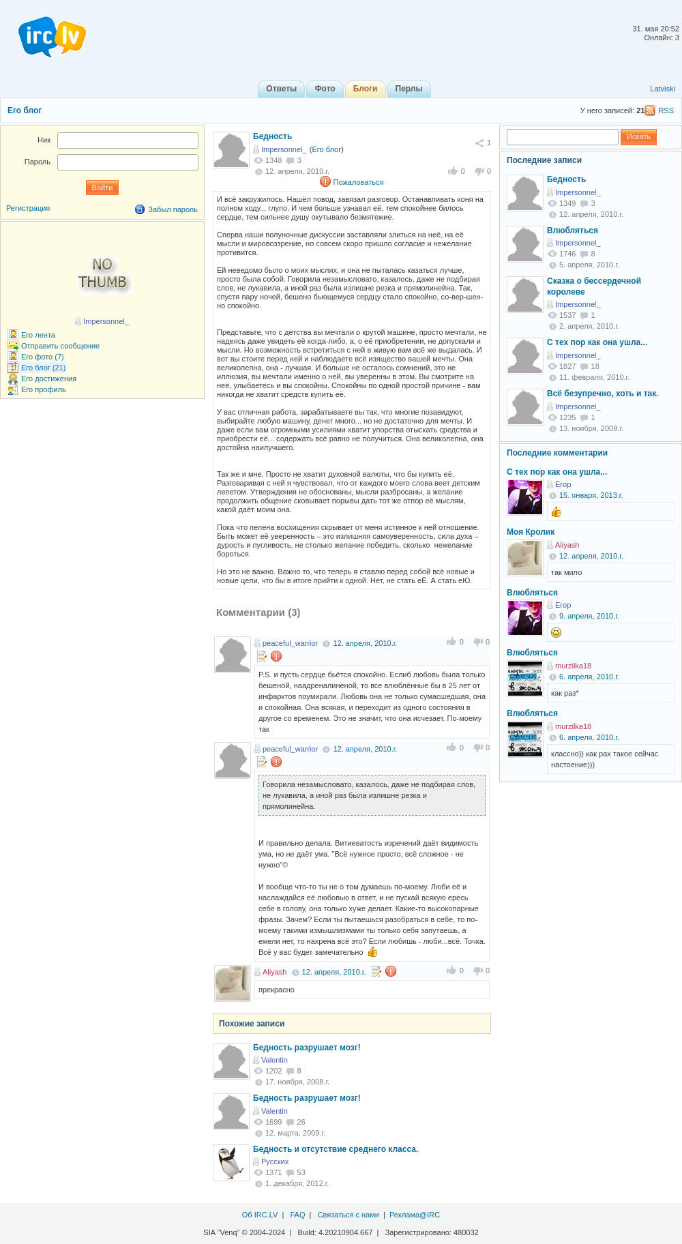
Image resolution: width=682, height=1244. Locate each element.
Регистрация (28, 208)
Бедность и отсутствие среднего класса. (335, 1149)
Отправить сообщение (60, 346)
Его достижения (48, 378)
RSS (666, 110)
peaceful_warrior (290, 643)
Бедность (272, 136)
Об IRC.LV (260, 1215)
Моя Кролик (530, 532)
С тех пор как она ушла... (597, 342)
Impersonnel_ (284, 149)
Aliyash (274, 972)
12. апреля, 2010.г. (365, 643)
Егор (563, 484)
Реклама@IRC (414, 1215)
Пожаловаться (358, 182)
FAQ (297, 1215)
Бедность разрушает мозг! (307, 1047)
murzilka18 (573, 666)
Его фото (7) (42, 357)
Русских (274, 1161)
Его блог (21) (43, 368)
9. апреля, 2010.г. (589, 616)
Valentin (274, 1060)
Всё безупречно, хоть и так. (603, 393)
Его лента (38, 335)
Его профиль (43, 389)
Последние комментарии (557, 453)
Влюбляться (572, 230)
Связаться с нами (348, 1215)
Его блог (25, 110)
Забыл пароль (173, 209)
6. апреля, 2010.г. (589, 676)
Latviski (662, 89)
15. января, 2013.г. (591, 495)
